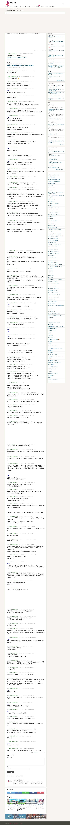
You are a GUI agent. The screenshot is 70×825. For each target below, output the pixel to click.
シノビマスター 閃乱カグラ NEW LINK (56, 245)
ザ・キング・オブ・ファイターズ (56, 239)
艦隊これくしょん (52, 383)
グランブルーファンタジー (54, 223)
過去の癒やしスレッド (60, 176)
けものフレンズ (52, 234)
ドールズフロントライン (54, 264)
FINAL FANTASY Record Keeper (55, 186)
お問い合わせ (51, 6)
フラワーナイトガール (53, 293)
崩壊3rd (50, 355)
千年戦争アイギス (52, 344)
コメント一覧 (61, 150)
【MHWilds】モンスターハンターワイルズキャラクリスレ (56, 115)
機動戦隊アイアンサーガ (54, 374)
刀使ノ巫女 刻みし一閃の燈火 (55, 335)
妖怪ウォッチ (52, 351)
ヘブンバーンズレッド (53, 304)
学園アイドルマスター (54, 353)
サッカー (51, 241)
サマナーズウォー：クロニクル (55, 243)
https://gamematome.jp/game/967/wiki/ (17, 57)
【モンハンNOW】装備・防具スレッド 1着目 (56, 157)
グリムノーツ (52, 227)
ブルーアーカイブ (52, 297)
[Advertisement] (35, 23)
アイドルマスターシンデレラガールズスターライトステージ (55, 201)
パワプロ (51, 288)
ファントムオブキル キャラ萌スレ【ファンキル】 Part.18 (54, 90)
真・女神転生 (52, 379)
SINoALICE (51, 193)
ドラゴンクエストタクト (54, 273)
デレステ (33, 6)
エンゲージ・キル (52, 214)
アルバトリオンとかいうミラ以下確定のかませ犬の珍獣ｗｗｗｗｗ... (56, 130)
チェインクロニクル (53, 257)
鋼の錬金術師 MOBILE (53, 395)
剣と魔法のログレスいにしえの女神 (56, 339)
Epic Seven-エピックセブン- (54, 182)
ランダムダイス (52, 323)
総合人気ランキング (60, 83)
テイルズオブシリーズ (53, 259)
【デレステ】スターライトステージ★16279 (56, 47)
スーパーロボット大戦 (53, 250)
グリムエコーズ (52, 225)
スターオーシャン (52, 252)
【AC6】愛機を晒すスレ (56, 165)
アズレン (42, 6)
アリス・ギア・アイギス (54, 212)
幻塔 (50, 357)
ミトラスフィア (52, 311)
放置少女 (51, 366)
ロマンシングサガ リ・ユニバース (56, 328)
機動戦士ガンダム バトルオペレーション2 (56, 372)
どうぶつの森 (52, 266)
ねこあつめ (51, 286)
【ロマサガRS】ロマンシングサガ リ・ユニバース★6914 (56, 64)
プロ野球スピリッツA (53, 302)
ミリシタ (29, 6)
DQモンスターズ (23, 6)
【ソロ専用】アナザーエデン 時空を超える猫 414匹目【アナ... (55, 147)
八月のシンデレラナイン (54, 332)
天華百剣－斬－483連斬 (53, 140)
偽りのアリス (52, 330)
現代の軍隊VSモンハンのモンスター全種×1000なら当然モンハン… (54, 98)
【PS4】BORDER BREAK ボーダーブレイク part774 (56, 81)
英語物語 (51, 386)
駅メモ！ (51, 397)
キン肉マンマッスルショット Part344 (39, 752)
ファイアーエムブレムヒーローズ (56, 291)
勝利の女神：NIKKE (53, 342)
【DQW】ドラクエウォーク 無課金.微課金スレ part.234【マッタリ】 (21, 809)
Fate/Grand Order (52, 184)
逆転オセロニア (52, 390)
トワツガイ (51, 279)
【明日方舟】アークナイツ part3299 (30, 807)
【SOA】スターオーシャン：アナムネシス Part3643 (56, 51)
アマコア (46, 6)
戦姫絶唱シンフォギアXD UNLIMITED (56, 362)
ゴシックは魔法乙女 (53, 236)
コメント (9, 757)
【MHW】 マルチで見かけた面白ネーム (56, 124)
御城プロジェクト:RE (53, 360)
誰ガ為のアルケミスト (53, 388)
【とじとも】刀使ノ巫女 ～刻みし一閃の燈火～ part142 (54, 93)
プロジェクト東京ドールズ (54, 300)
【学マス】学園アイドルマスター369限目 (40, 808)
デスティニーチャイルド (54, 261)
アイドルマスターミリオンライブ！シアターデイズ (55, 204)
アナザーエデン (52, 209)
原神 (50, 346)
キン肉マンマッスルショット (24, 33)
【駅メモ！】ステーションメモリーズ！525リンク (56, 77)
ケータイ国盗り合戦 (53, 230)
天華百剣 (51, 348)
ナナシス (51, 282)
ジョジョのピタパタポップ (54, 248)
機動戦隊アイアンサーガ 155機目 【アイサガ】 (54, 104)
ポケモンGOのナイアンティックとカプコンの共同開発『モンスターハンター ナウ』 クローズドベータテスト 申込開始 (56, 68)
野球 (50, 392)
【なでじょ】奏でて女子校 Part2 (56, 162)
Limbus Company (52, 191)
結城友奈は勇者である (53, 381)
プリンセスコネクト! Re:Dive (54, 295)
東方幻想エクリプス (53, 369)
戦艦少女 (51, 364)
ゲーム (7, 6)
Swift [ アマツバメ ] (11, 824)
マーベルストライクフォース (55, 306)
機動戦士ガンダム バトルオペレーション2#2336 (56, 37)
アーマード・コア (52, 198)
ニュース (51, 284)
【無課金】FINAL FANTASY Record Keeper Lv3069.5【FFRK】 (56, 56)
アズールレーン (52, 207)
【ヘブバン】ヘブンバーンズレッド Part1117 (55, 74)
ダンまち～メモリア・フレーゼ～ (56, 254)
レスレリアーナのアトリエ (54, 326)
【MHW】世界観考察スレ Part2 (54, 101)
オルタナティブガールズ (12, 804)
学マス (38, 6)
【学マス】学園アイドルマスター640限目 (56, 42)
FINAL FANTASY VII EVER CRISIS (55, 189)
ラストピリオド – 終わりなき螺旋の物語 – (56, 319)
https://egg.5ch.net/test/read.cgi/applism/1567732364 (20, 65)
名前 (8, 766)
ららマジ (51, 321)
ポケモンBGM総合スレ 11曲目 (56, 174)
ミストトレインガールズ (54, 309)
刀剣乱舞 (51, 337)
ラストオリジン (52, 315)
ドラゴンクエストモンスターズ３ (56, 277)
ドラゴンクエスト (52, 268)
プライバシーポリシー (20, 824)
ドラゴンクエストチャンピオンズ (56, 275)
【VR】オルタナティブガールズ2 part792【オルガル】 (12, 808)
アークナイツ (28, 804)
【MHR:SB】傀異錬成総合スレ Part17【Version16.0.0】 (56, 170)
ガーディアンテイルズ (53, 218)
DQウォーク (16, 6)
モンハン (11, 6)
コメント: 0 (35, 33)
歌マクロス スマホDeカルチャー (55, 377)
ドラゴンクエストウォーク (54, 270)
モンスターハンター (53, 313)
